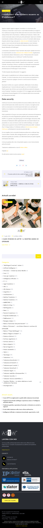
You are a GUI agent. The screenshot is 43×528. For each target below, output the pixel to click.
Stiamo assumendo (9, 349)
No (20, 525)
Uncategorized (8, 385)
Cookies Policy (12, 519)
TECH (5, 352)
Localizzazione (8, 294)
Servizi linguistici (9, 347)
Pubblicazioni (8, 318)
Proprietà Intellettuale (11, 316)
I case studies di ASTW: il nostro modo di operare (20, 240)
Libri (5, 286)
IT (5, 281)
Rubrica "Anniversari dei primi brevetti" (15, 323)
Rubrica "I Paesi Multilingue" (12, 331)
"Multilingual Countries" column (13, 265)
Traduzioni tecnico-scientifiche (13, 379)
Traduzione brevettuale (11, 360)
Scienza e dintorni (9, 336)
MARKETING (7, 302)
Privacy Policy (5, 519)
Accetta (17, 525)
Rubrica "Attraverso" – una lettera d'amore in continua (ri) (20, 326)
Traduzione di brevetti (10, 363)
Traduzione (8, 357)
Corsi (6, 273)
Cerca (3, 253)
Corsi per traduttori (10, 276)
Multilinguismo (8, 308)
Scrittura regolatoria (10, 339)
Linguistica (7, 292)
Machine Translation (10, 297)
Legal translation (9, 284)
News (6, 310)
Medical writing (9, 305)
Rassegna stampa (9, 321)
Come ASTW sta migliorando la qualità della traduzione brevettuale (21, 398)
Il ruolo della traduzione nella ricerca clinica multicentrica (18, 409)
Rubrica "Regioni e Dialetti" (12, 334)
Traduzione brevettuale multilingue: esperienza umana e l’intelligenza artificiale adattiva (21, 401)
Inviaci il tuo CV (6, 450)
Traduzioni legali (9, 371)
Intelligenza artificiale (10, 278)
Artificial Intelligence (10, 268)
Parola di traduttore (10, 313)
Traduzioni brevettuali (10, 368)
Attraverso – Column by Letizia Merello (15, 271)
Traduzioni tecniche (10, 376)
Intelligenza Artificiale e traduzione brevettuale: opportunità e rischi (21, 412)
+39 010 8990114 (11, 464)
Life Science (8, 289)
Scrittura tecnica (9, 341)
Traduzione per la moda (11, 365)
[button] (40, 2)
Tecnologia (7, 355)
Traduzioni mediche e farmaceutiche (15, 373)
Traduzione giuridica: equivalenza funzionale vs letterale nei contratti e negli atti (22, 406)
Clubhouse (21, 160)
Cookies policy (24, 525)
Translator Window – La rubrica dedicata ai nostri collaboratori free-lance (22, 382)
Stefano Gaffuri (18, 236)
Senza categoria (6, 10)
